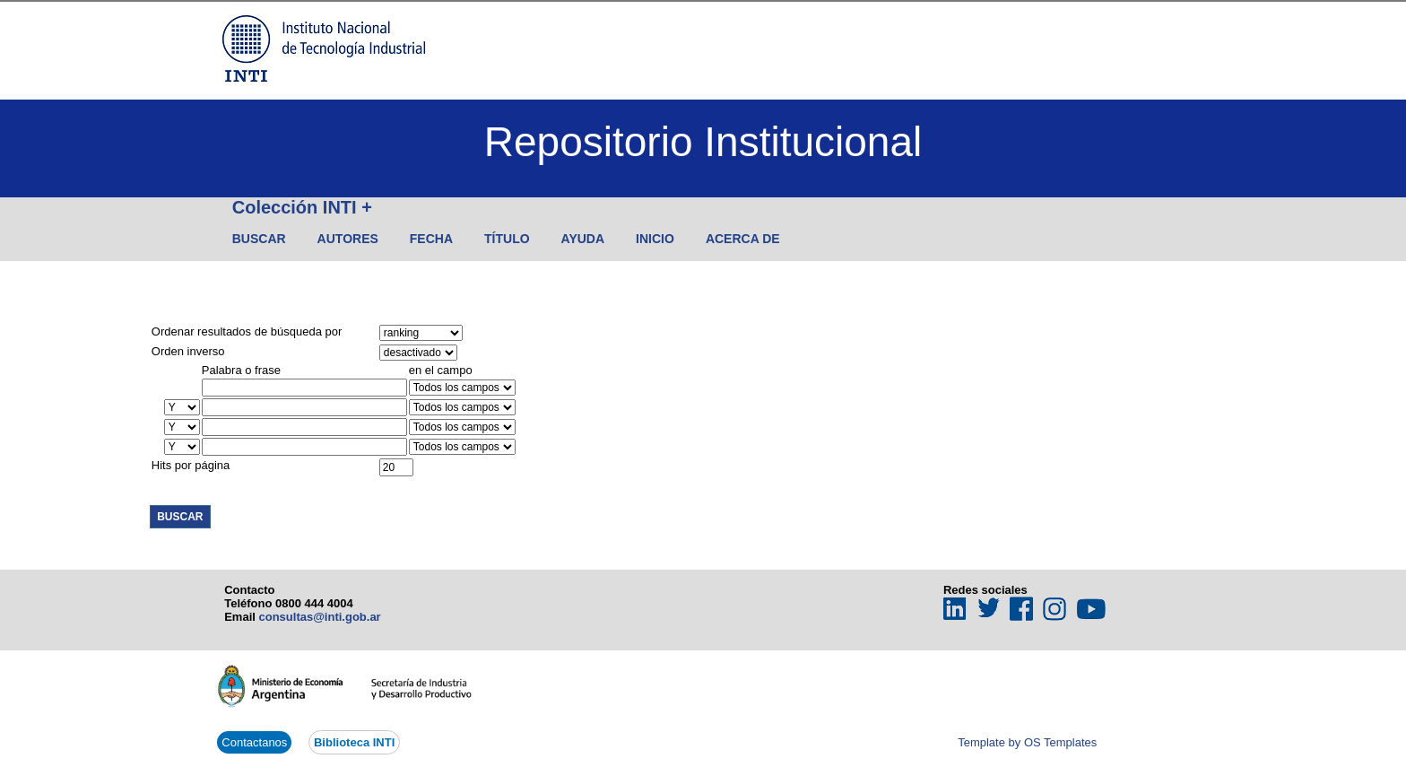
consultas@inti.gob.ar (319, 616)
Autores (347, 238)
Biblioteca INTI (354, 742)
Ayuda (583, 238)
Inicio (655, 238)
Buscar (259, 238)
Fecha (431, 238)
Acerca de (743, 238)
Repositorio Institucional (703, 141)
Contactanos (254, 742)
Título (507, 238)
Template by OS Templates (1027, 742)
